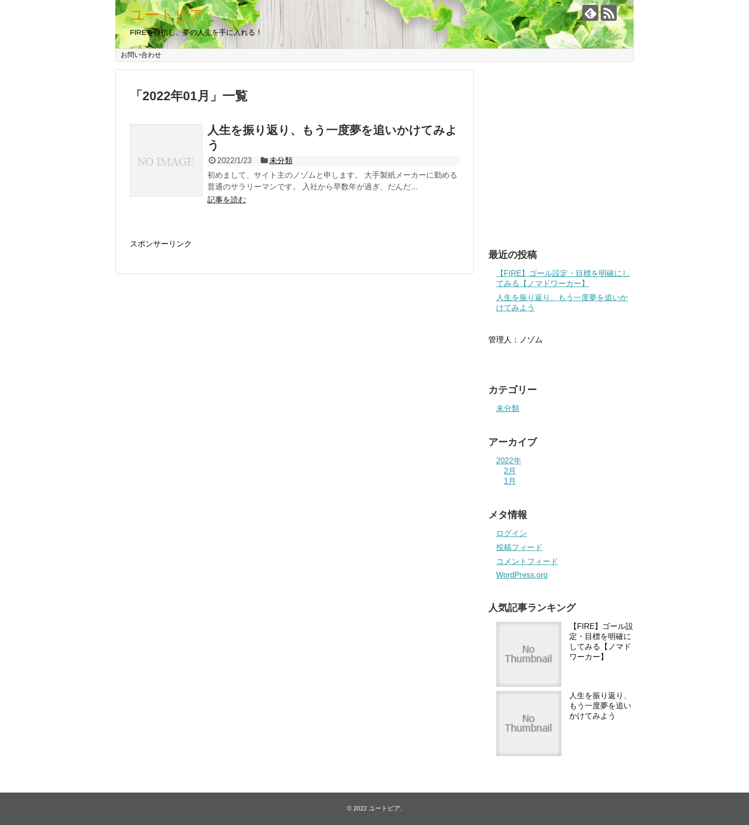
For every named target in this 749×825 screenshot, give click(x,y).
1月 (510, 481)
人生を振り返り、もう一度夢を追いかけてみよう (600, 705)
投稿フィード (519, 547)
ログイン (511, 533)
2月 (510, 471)
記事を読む (226, 200)
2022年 (508, 461)
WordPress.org (521, 575)
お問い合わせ (141, 55)
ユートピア (167, 15)
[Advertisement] (561, 154)
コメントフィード (527, 561)
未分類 (281, 160)
